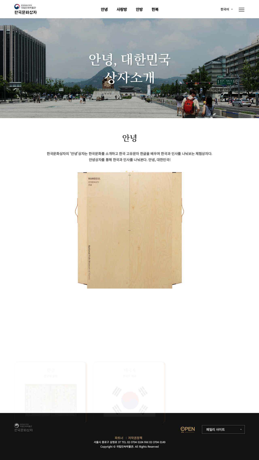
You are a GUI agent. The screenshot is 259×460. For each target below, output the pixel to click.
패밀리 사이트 (215, 429)
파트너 (119, 438)
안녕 (104, 9)
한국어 (225, 9)
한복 (155, 9)
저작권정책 (135, 438)
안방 (139, 9)
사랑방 (122, 9)
